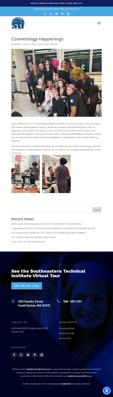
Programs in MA (66, 333)
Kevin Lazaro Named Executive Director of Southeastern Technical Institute (46, 223)
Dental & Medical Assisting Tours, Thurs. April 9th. (57, 3)
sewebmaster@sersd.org (38, 369)
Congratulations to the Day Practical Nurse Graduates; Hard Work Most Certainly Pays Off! (53, 228)
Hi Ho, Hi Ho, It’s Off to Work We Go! (28, 241)
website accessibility (77, 376)
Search (97, 210)
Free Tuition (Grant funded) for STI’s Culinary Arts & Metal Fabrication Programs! (48, 232)
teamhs (17, 44)
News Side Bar (51, 44)
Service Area (65, 338)
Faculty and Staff (67, 328)
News (40, 44)
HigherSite (66, 384)
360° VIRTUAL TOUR (26, 285)
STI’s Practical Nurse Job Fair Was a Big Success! (33, 237)
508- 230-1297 (72, 301)
